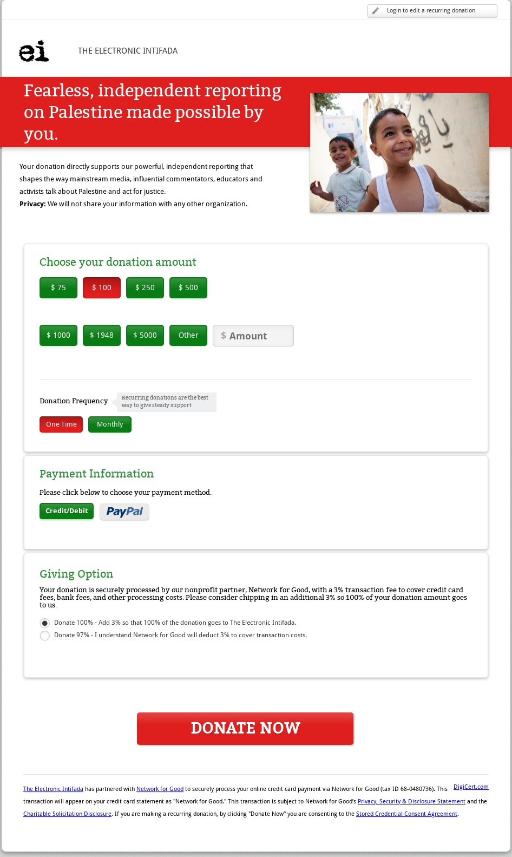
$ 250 (145, 287)
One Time (61, 424)
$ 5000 (145, 335)
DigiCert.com (471, 786)
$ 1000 (58, 335)
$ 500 (188, 287)
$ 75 (58, 287)
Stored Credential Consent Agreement (406, 813)
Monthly (110, 424)
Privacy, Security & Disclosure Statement (411, 801)
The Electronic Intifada (53, 789)
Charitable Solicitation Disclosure (67, 813)
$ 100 (101, 287)
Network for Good (159, 789)
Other (189, 335)
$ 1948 (102, 335)
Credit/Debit (66, 511)
